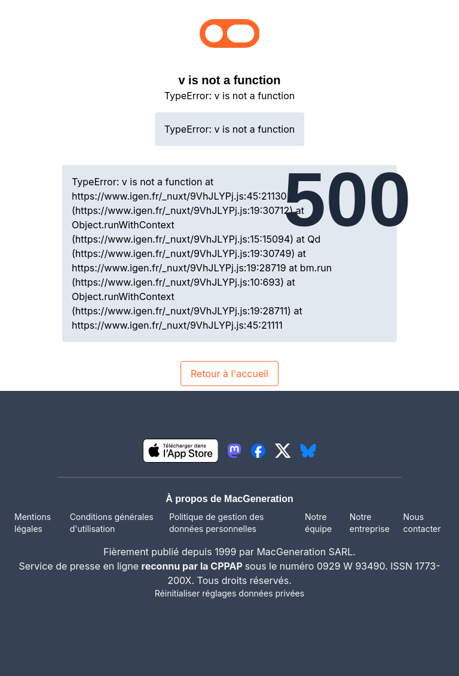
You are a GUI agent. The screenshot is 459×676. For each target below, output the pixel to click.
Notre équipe (318, 523)
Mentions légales (32, 523)
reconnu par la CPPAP (193, 566)
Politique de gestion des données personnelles (216, 523)
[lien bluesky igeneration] (308, 450)
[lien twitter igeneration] (283, 450)
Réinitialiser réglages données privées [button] (229, 593)
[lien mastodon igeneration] (234, 450)
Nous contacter (421, 523)
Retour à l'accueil (229, 374)
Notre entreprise (370, 523)
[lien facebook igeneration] (258, 450)
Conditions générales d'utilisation (112, 523)
